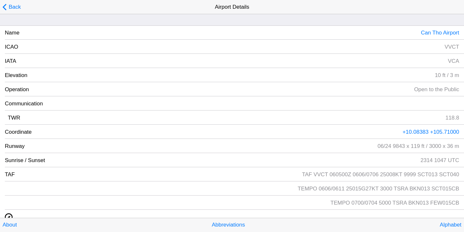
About (10, 225)
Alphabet (450, 225)
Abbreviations (228, 225)
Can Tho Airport (440, 33)
